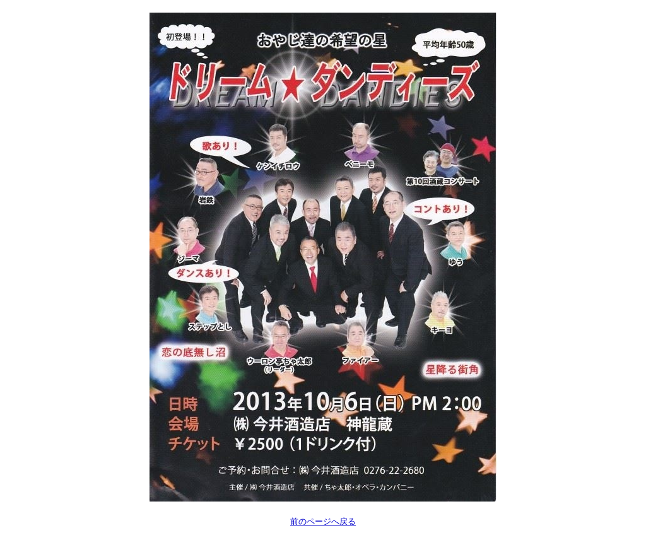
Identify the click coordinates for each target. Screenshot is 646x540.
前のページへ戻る (323, 521)
